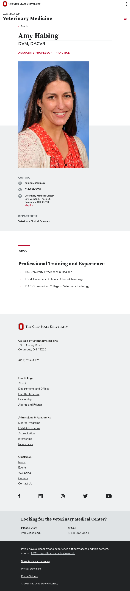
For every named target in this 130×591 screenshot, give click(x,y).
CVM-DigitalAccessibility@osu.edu (53, 553)
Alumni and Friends (30, 404)
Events (22, 467)
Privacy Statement (31, 569)
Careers (23, 478)
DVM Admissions (29, 428)
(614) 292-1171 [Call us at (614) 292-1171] (29, 360)
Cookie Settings (29, 576)
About (22, 383)
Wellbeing (24, 473)
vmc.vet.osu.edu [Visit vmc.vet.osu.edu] (31, 533)
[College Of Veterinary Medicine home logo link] (27, 16)
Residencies (25, 444)
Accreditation (26, 433)
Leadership (25, 399)
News (22, 462)
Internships (25, 438)
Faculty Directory (28, 394)
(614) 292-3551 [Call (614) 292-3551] (78, 533)
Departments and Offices (33, 388)
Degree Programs (29, 422)
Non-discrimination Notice (35, 561)
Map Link (30, 205)
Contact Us (25, 483)
